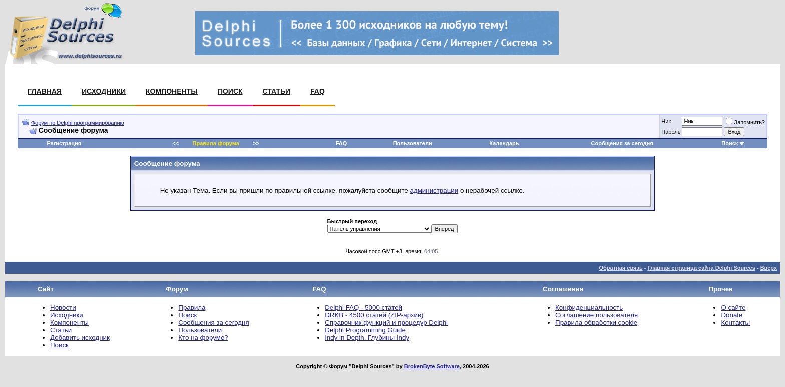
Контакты (735, 322)
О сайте (733, 308)
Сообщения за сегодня (622, 143)
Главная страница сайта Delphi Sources (701, 268)
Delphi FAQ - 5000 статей (363, 308)
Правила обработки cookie (596, 322)
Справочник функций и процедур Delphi (386, 322)
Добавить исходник (80, 338)
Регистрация (64, 143)
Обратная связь (620, 268)
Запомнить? (745, 123)
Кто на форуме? (203, 338)
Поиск (230, 92)
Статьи (277, 92)
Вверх (768, 268)
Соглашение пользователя (596, 315)
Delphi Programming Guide (365, 330)
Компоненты (172, 92)
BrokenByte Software (432, 367)
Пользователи (412, 143)
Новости (63, 308)
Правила (191, 308)
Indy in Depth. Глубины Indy (367, 338)
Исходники (104, 92)
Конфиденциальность (589, 308)
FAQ (317, 92)
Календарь (504, 143)
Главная (45, 92)
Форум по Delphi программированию (77, 123)
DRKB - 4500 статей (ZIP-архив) (374, 315)
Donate (731, 315)
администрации (434, 190)
